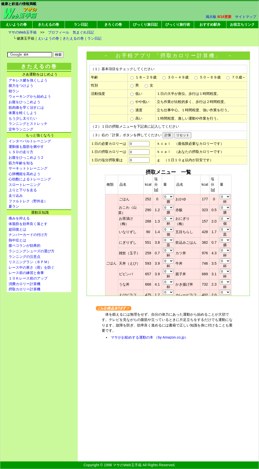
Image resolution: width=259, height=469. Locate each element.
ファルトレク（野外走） (28, 201)
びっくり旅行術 (177, 24)
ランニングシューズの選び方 (32, 251)
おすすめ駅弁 (210, 24)
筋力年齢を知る (21, 163)
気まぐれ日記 (83, 32)
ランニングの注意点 (24, 257)
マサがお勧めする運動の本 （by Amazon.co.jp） (149, 337)
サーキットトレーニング (28, 168)
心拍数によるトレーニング (30, 179)
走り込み (16, 196)
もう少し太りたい (23, 118)
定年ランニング (21, 129)
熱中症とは (17, 240)
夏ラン (14, 206)
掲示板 (211, 17)
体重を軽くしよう (23, 113)
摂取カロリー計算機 (24, 289)
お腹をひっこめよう (24, 102)
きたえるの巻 (48, 24)
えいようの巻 (16, 24)
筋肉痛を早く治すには (26, 107)
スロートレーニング (24, 185)
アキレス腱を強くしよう (28, 80)
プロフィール (58, 32)
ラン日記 (81, 24)
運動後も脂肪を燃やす (26, 147)
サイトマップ (245, 17)
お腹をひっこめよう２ (26, 157)
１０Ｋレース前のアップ (28, 278)
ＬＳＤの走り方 (21, 152)
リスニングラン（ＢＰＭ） (30, 262)
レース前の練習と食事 (26, 273)
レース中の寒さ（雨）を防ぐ (32, 267)
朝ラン (14, 91)
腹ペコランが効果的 (24, 245)
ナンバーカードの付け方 (28, 235)
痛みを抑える (19, 218)
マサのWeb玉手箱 (22, 32)
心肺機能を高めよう (24, 174)
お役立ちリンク (242, 24)
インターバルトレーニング (30, 141)
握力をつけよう (21, 86)
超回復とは (17, 229)
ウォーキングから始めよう (30, 96)
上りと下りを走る (23, 190)
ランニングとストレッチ (28, 124)
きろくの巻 (113, 24)
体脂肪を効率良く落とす (28, 224)
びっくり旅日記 (145, 24)
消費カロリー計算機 (24, 284)
